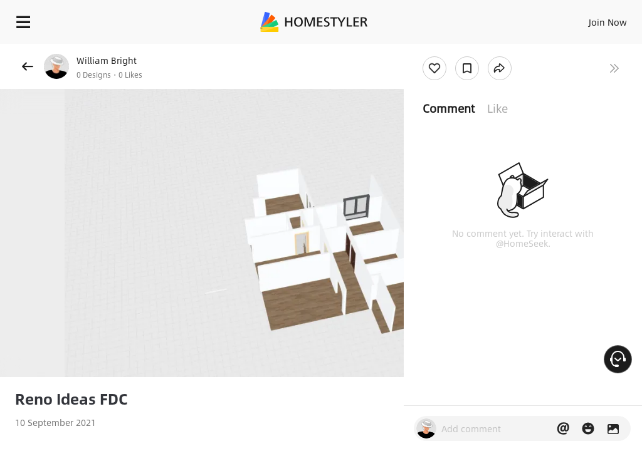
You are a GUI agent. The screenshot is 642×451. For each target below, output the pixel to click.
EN (591, 19)
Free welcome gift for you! (481, 50)
